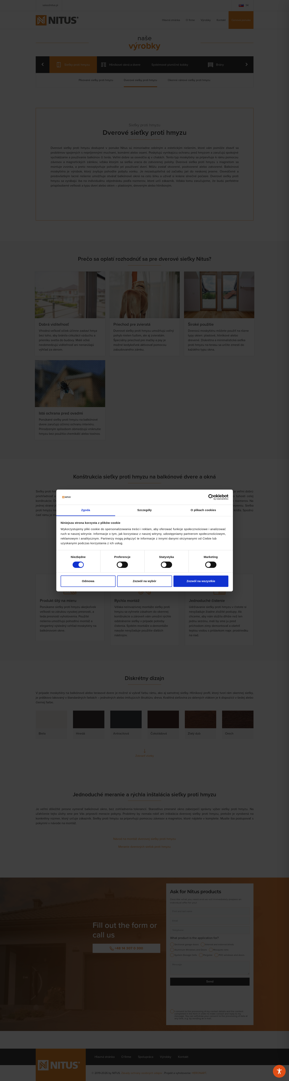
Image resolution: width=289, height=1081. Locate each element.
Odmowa (88, 581)
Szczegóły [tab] (144, 510)
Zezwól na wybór (144, 581)
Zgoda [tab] (85, 510)
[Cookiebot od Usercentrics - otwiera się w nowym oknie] (211, 497)
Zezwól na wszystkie (201, 581)
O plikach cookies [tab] (203, 510)
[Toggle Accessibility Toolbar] (279, 1071)
